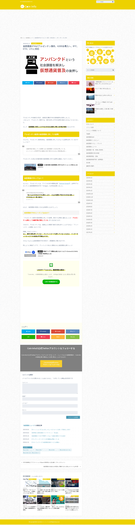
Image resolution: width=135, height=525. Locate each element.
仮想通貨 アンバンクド (43, 450)
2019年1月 (89, 190)
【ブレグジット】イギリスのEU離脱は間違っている (45, 439)
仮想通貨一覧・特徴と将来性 (94, 149)
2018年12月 (89, 193)
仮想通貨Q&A (90, 137)
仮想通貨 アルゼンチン (30, 450)
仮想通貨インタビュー (92, 140)
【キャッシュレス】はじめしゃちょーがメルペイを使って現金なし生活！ (51, 430)
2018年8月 (89, 206)
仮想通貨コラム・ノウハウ (93, 143)
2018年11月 (89, 196)
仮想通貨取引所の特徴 (92, 152)
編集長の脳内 (90, 165)
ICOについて (89, 124)
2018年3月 (89, 222)
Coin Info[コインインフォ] (43, 522)
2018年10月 (89, 199)
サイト (24, 410)
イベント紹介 (90, 127)
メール (24, 403)
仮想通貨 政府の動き (66, 450)
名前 (24, 396)
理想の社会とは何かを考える (98, 95)
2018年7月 (89, 209)
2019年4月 (89, 180)
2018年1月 (89, 228)
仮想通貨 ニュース (55, 450)
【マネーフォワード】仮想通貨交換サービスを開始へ (45, 442)
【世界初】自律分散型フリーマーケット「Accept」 (45, 433)
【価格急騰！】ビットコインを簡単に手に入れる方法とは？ (99, 83)
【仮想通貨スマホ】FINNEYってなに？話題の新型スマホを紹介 (48, 436)
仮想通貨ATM (36, 453)
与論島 (88, 133)
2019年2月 (89, 187)
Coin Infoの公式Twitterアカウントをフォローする (51, 364)
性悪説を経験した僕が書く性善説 (99, 109)
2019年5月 (89, 177)
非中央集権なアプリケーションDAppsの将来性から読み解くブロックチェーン (44, 462)
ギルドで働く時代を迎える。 (98, 89)
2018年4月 (89, 218)
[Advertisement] (67, 23)
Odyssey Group (63, 183)
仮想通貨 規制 (28, 453)
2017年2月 (89, 231)
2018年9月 (89, 203)
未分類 (88, 162)
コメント (25, 383)
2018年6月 (89, 212)
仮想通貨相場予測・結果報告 (94, 159)
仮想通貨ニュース (29, 426)
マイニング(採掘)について (93, 130)
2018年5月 (89, 215)
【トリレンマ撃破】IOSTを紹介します (99, 103)
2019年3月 (89, 183)
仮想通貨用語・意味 (91, 156)
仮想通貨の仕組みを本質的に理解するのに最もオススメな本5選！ (61, 467)
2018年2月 (89, 225)
